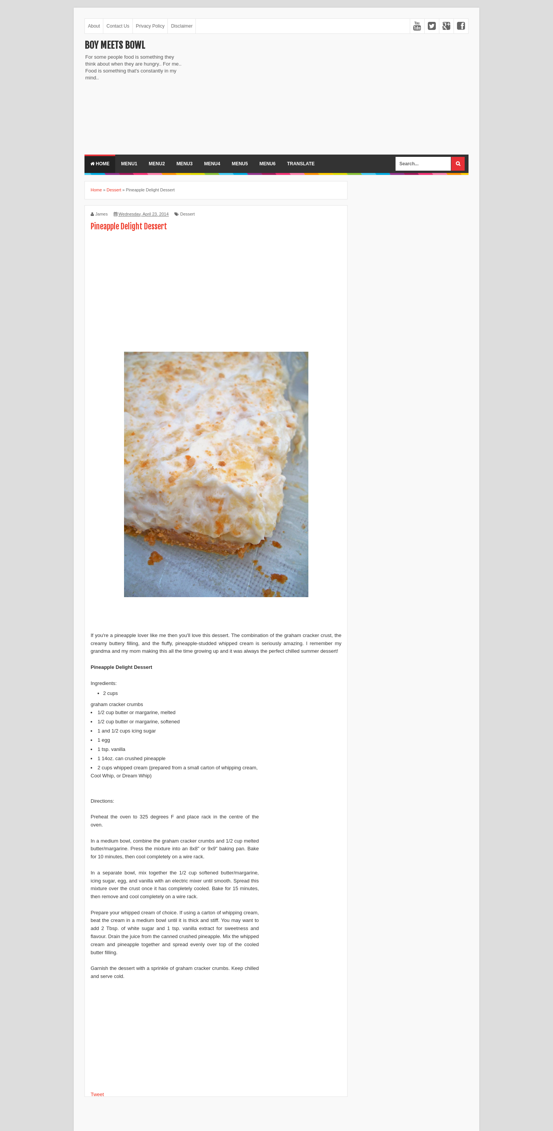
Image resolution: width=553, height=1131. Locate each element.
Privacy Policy (150, 26)
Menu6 (267, 163)
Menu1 (129, 163)
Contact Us (117, 26)
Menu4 (212, 163)
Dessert (187, 214)
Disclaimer (181, 26)
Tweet (97, 1094)
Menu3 (184, 163)
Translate (301, 163)
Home (99, 163)
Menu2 (157, 163)
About (94, 26)
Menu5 (240, 163)
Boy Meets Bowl (114, 45)
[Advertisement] (253, 93)
